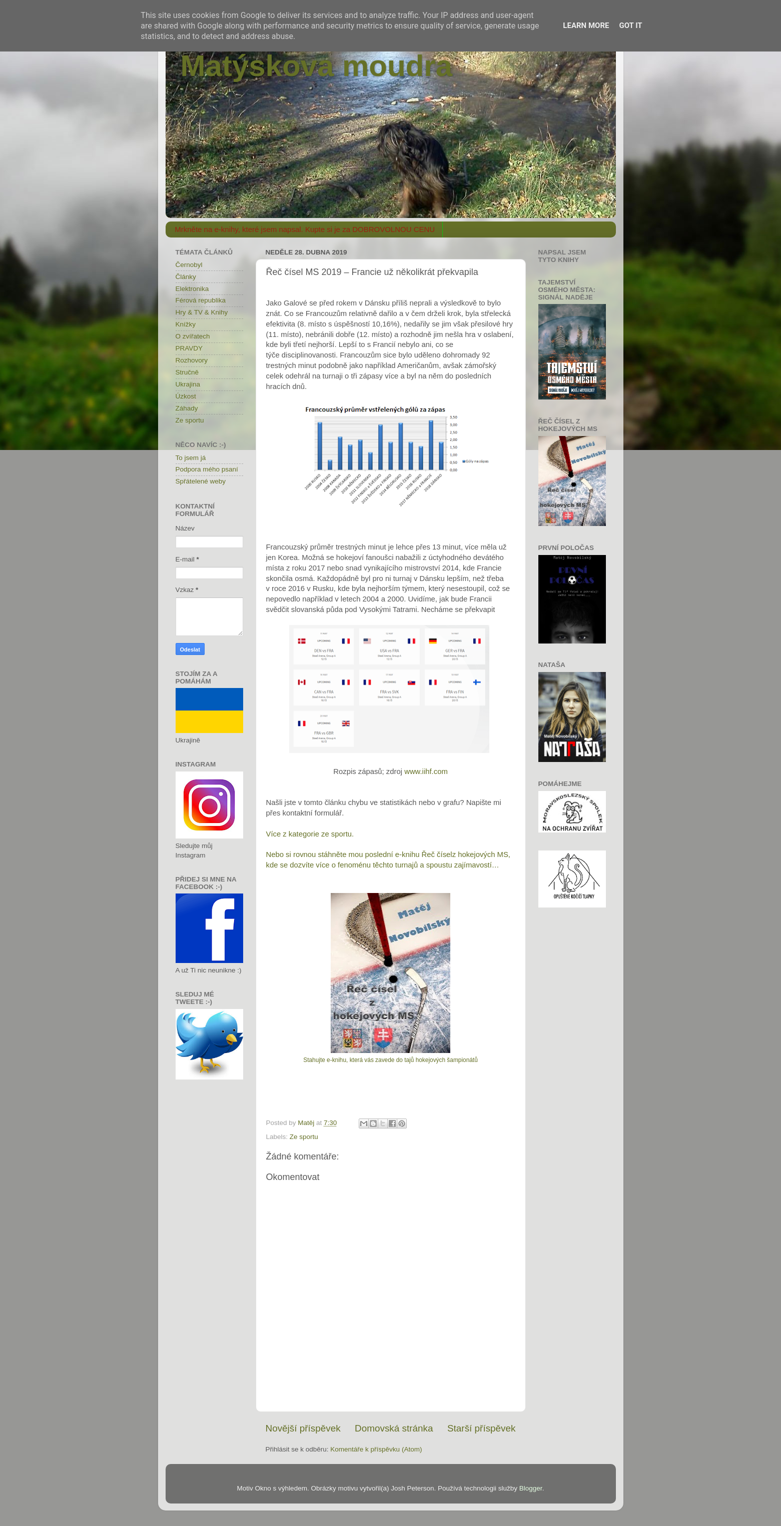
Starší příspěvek (481, 1428)
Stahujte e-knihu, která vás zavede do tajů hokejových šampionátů (390, 1060)
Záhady (187, 408)
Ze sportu (304, 1136)
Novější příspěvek (303, 1428)
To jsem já (191, 458)
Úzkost (186, 396)
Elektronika (192, 288)
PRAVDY (189, 348)
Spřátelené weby (201, 481)
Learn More (586, 25)
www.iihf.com (426, 772)
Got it (630, 25)
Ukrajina (188, 384)
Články (186, 276)
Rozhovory (192, 360)
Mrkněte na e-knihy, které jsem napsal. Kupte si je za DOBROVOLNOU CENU (305, 229)
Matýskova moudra (317, 65)
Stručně (187, 372)
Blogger (530, 1488)
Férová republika (201, 300)
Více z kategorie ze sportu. (310, 834)
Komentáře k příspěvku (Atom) (376, 1449)
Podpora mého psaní (207, 469)
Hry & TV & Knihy (202, 312)
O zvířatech (193, 336)
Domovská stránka (394, 1428)
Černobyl (189, 264)
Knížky (186, 324)
